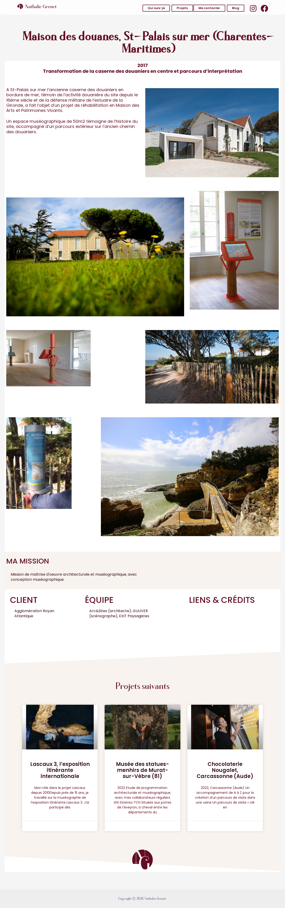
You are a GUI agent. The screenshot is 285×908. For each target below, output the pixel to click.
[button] (156, 8)
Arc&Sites (98, 611)
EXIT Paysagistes (134, 616)
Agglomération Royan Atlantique (34, 613)
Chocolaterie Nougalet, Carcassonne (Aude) (225, 770)
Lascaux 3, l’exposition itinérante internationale (60, 770)
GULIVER (140, 611)
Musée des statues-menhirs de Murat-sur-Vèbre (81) (142, 770)
